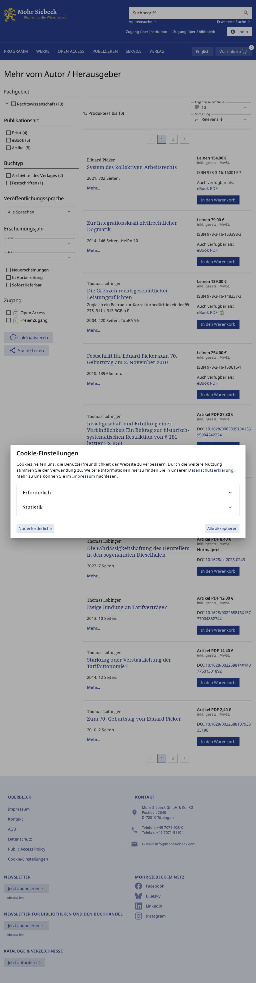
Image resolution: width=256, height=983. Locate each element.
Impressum (83, 476)
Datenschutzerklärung (211, 470)
